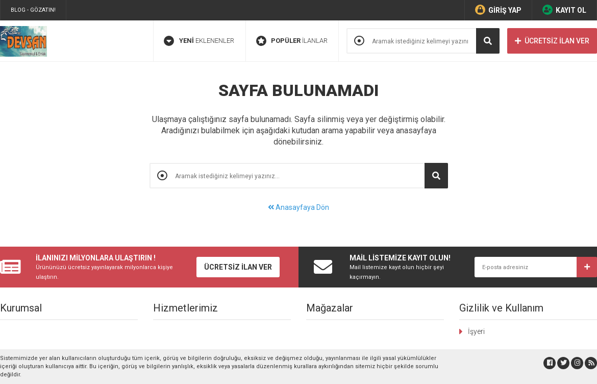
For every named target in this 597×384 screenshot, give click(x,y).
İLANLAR (292, 41)
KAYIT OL (564, 10)
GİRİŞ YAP (498, 10)
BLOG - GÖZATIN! (33, 10)
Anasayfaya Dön (298, 207)
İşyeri (476, 331)
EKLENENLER (199, 41)
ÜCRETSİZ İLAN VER (552, 41)
